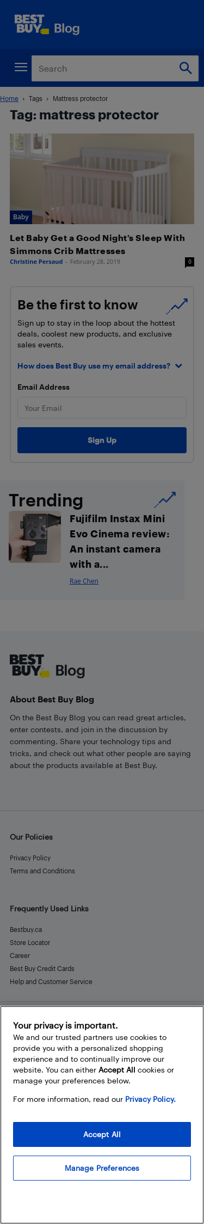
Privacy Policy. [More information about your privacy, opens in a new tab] (150, 1098)
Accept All (102, 1134)
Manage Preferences (102, 1167)
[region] (102, 1115)
